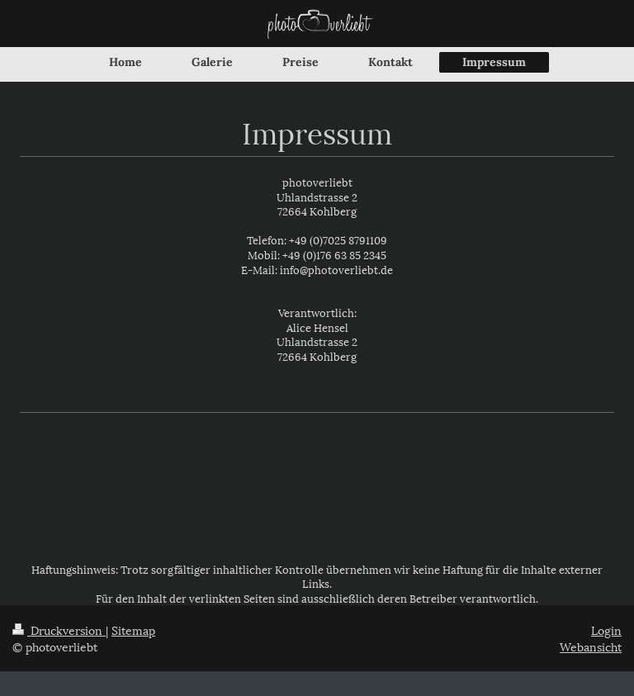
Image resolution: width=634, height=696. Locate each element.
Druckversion (59, 629)
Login (606, 629)
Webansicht (591, 646)
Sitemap (133, 629)
